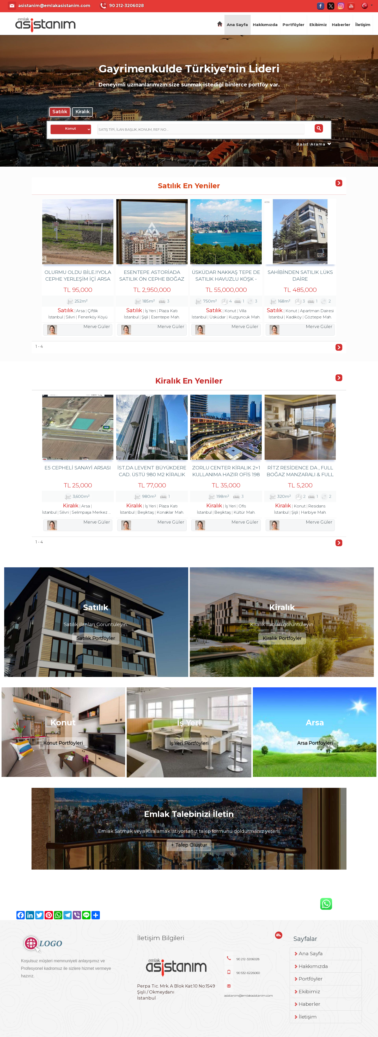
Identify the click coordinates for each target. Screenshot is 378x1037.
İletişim (362, 24)
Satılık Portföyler (96, 665)
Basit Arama (312, 144)
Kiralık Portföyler (282, 665)
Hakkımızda (265, 24)
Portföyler (293, 24)
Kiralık (85, 112)
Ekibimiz (318, 24)
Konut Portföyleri (63, 766)
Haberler (341, 24)
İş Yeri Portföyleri (188, 766)
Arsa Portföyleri (315, 766)
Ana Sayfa (237, 24)
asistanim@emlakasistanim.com (54, 5)
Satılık (60, 112)
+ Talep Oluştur (189, 873)
